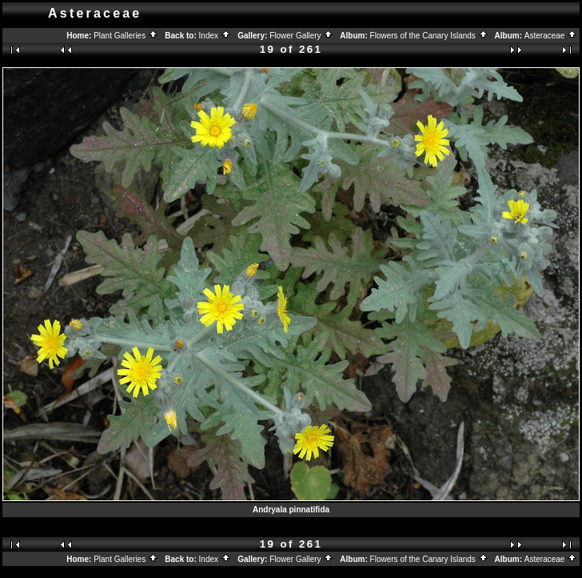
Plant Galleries (126, 35)
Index (215, 35)
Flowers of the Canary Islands (429, 35)
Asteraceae (550, 35)
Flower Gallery (301, 35)
